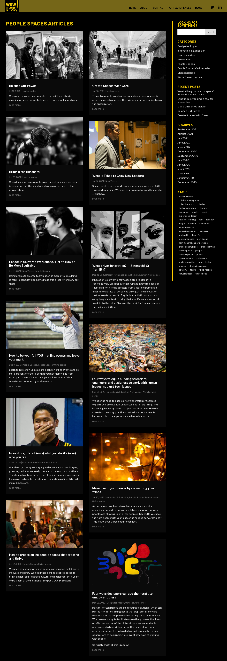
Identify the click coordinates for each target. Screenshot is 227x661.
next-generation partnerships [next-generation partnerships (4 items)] (193, 243)
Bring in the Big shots (24, 172)
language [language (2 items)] (204, 231)
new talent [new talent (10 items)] (202, 239)
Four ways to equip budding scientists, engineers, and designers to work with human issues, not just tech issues (124, 382)
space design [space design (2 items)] (204, 262)
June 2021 (183, 142)
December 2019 (187, 182)
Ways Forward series (135, 603)
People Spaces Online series (52, 365)
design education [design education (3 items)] (187, 208)
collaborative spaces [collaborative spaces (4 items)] (189, 200)
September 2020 (187, 155)
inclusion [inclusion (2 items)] (192, 223)
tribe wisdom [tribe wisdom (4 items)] (205, 270)
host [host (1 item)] (201, 219)
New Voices (28, 271)
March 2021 (184, 147)
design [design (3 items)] (202, 204)
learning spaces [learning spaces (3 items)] (186, 239)
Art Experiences (180, 7)
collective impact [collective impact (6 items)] (187, 204)
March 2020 (184, 173)
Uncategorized (186, 72)
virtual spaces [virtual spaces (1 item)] (185, 274)
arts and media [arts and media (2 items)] (186, 196)
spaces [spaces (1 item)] (182, 266)
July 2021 (183, 138)
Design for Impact (115, 275)
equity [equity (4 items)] (205, 212)
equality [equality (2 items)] (195, 212)
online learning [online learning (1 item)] (208, 247)
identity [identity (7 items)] (210, 219)
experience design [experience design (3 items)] (188, 216)
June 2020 (183, 164)
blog (198, 7)
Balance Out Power (22, 86)
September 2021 (187, 129)
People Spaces (42, 271)
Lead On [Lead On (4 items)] (196, 235)
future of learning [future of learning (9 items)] (187, 219)
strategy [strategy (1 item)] (183, 270)
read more (15, 105)
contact (159, 7)
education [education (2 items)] (184, 212)
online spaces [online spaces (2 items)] (185, 250)
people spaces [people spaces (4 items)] (186, 254)
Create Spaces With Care (110, 86)
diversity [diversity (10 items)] (203, 208)
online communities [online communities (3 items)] (188, 247)
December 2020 (187, 151)
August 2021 (185, 133)
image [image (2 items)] (182, 223)
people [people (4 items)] (198, 250)
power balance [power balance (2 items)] (186, 258)
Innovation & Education (33, 462)
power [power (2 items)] (200, 254)
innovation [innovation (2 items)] (204, 223)
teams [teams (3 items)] (193, 270)
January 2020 (185, 178)
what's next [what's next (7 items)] (201, 274)
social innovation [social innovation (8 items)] (187, 262)
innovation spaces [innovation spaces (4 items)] (188, 231)
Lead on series (29, 91)
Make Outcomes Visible (191, 106)
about (144, 7)
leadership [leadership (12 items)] (184, 235)
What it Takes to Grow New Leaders (118, 175)
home (132, 7)
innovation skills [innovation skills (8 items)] (186, 227)
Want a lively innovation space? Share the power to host (195, 93)
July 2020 (183, 160)
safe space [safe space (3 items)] (201, 258)
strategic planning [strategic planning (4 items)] (198, 266)
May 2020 (183, 169)
